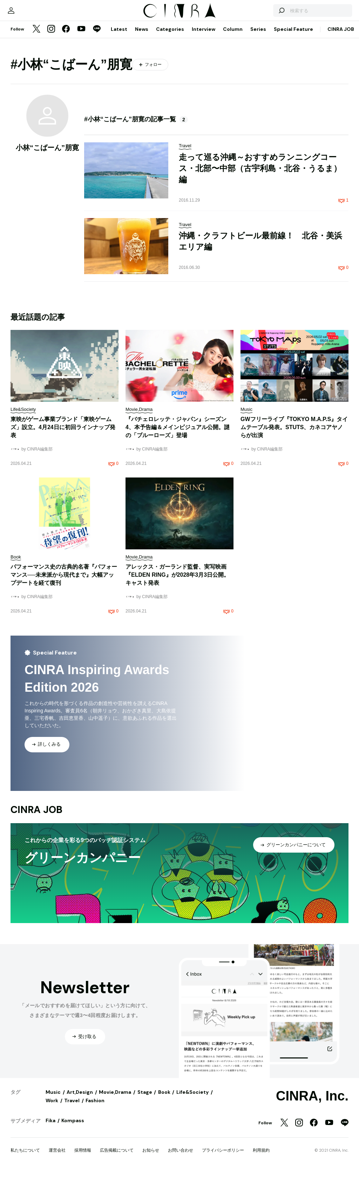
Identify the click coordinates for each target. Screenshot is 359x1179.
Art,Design (80, 1099)
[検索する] (267, 14)
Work (52, 1107)
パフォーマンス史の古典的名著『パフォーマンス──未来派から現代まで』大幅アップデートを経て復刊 (64, 582)
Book (164, 1099)
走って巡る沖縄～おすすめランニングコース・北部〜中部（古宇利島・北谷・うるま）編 (260, 175)
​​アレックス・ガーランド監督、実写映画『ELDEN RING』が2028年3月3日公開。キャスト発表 (177, 582)
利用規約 (261, 1157)
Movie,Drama (115, 1099)
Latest (119, 36)
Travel (72, 1107)
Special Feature (293, 36)
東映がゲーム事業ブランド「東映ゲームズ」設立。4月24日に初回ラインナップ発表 (63, 434)
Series (258, 36)
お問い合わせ (180, 1157)
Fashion (95, 1107)
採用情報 (82, 1157)
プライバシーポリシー (223, 1157)
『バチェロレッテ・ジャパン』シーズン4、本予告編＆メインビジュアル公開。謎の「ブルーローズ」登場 (178, 434)
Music (53, 1099)
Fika (50, 1127)
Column (233, 36)
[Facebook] (66, 36)
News (141, 36)
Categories (170, 36)
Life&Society (192, 1099)
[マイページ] (25, 14)
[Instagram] (51, 36)
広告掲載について (117, 1157)
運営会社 (57, 1157)
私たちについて (25, 1157)
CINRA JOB (340, 36)
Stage (144, 1099)
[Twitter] (36, 36)
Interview (203, 36)
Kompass (72, 1127)
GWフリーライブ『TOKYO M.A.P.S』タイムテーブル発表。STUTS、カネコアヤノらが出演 (294, 434)
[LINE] (97, 36)
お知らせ (150, 1157)
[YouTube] (81, 36)
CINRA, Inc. (312, 1103)
